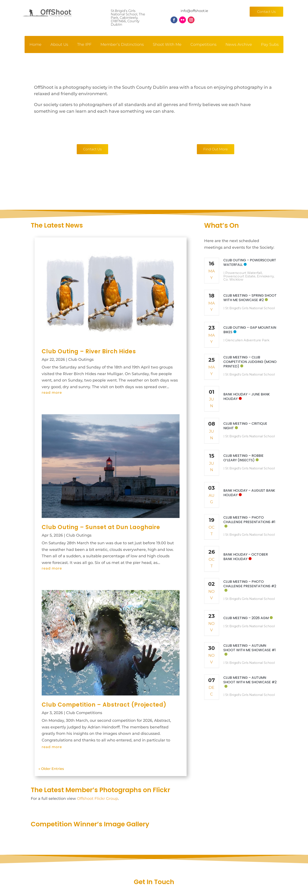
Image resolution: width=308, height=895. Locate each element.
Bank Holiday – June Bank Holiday (246, 396)
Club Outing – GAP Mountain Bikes (249, 329)
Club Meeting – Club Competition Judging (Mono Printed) (250, 362)
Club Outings (81, 359)
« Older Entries (51, 769)
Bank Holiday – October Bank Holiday (245, 556)
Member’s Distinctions (122, 45)
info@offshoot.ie (194, 11)
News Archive (238, 45)
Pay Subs (270, 45)
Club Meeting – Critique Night (245, 425)
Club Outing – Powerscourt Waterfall (249, 262)
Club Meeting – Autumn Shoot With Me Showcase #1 (249, 647)
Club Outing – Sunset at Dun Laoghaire (101, 527)
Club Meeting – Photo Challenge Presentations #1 (249, 519)
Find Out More (215, 149)
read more (52, 393)
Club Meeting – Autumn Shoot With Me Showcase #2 (250, 680)
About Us (59, 45)
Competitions (203, 45)
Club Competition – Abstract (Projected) (104, 705)
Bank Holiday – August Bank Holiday (249, 492)
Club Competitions (84, 712)
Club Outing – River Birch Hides (89, 351)
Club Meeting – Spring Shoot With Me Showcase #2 (250, 297)
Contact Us (266, 12)
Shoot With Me (167, 45)
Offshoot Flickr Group (97, 798)
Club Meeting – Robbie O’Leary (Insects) (243, 458)
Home (35, 45)
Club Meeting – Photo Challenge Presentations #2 (249, 584)
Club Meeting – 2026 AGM (246, 617)
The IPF (84, 45)
